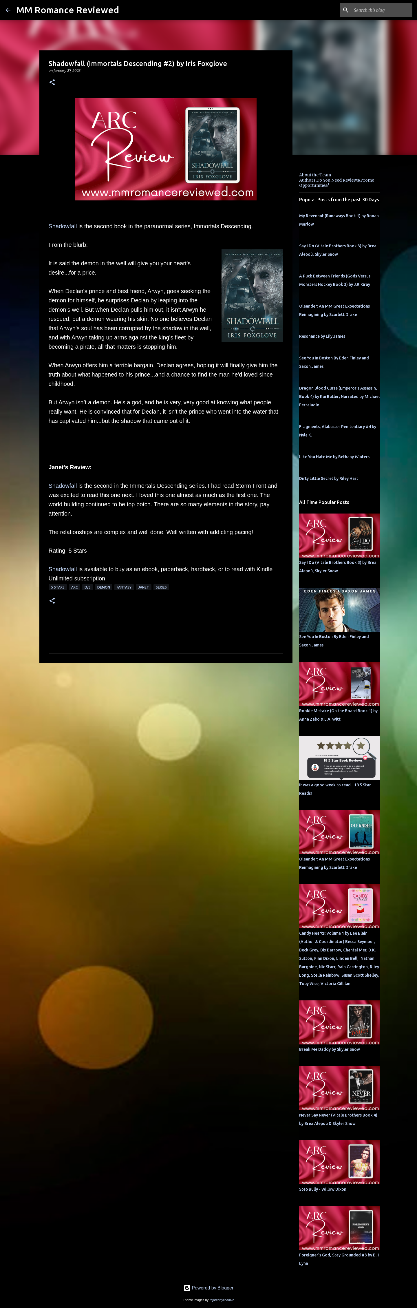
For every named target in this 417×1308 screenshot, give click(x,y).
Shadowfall (63, 226)
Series (161, 587)
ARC (74, 587)
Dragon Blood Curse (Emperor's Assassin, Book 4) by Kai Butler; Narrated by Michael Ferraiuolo (339, 396)
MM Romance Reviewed (67, 10)
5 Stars (58, 587)
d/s (88, 587)
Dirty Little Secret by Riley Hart (328, 478)
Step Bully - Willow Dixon (322, 1189)
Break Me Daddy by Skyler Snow (329, 1049)
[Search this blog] (382, 10)
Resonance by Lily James (322, 336)
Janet (143, 587)
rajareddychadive (221, 1300)
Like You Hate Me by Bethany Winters (334, 456)
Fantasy (124, 587)
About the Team (315, 175)
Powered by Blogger (209, 1287)
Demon (103, 587)
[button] (52, 83)
